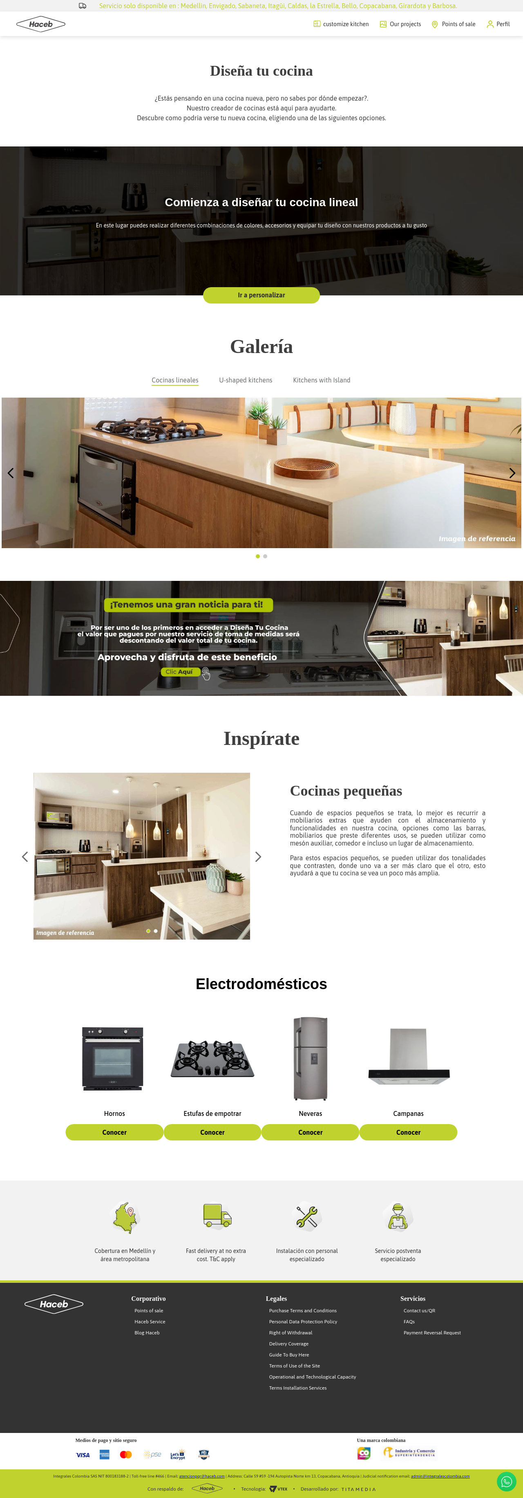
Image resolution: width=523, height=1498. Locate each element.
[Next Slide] (512, 473)
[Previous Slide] (10, 473)
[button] (498, 24)
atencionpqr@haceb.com (202, 1476)
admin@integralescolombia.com (440, 1476)
